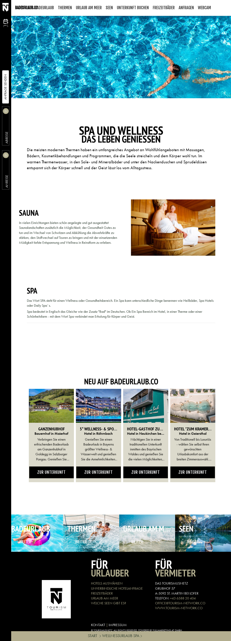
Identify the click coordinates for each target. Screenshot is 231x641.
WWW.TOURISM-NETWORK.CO (179, 608)
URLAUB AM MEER (104, 598)
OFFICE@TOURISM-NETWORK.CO (180, 603)
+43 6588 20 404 (183, 598)
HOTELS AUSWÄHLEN (107, 583)
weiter (25, 541)
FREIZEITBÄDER (102, 593)
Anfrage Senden (5, 87)
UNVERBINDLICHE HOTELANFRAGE (117, 588)
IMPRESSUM (118, 625)
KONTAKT (98, 625)
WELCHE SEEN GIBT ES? (108, 603)
